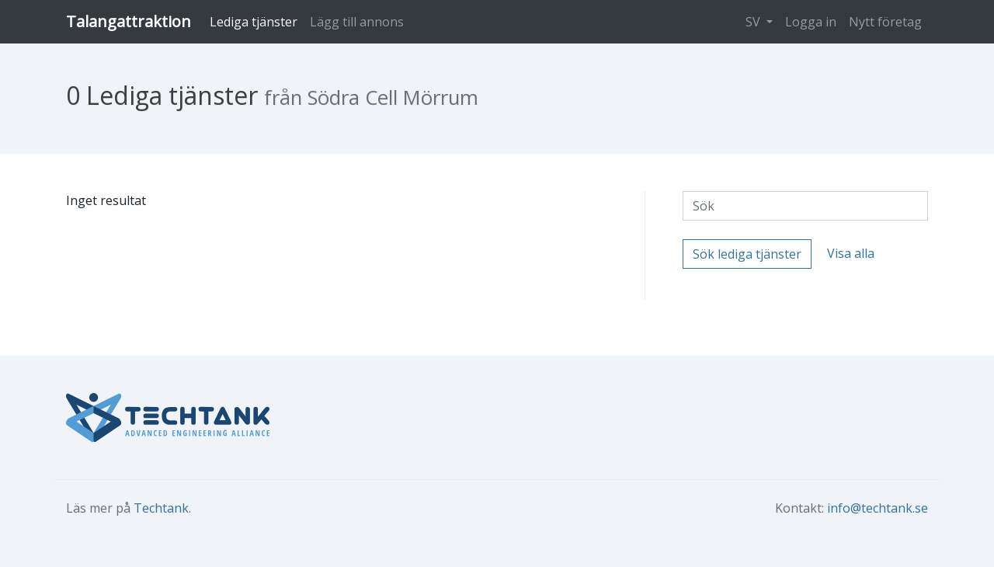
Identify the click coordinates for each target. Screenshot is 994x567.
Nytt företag (885, 21)
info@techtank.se (877, 508)
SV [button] (754, 21)
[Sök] (805, 206)
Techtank (161, 508)
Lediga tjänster (253, 21)
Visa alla (850, 253)
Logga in (810, 21)
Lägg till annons (357, 21)
